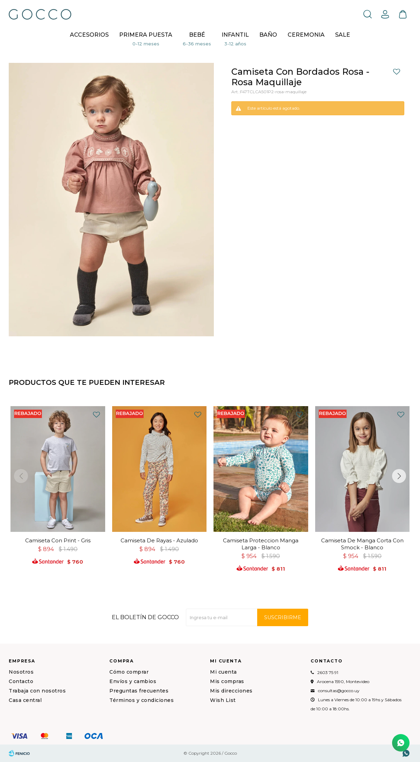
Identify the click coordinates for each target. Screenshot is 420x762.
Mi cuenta (223, 672)
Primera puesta (145, 34)
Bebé (197, 34)
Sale (342, 34)
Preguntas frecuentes (138, 691)
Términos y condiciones (141, 700)
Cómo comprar (129, 672)
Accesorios (89, 34)
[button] (399, 476)
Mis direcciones (231, 691)
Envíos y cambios (132, 681)
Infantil (235, 34)
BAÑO (268, 34)
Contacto (21, 681)
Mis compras (227, 681)
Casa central (25, 700)
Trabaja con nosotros (37, 691)
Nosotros (21, 672)
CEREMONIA (306, 34)
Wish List (223, 700)
